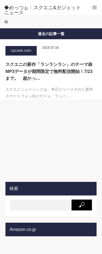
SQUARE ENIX (21, 50)
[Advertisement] (46, 140)
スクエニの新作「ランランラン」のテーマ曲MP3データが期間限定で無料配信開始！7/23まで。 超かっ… (48, 71)
